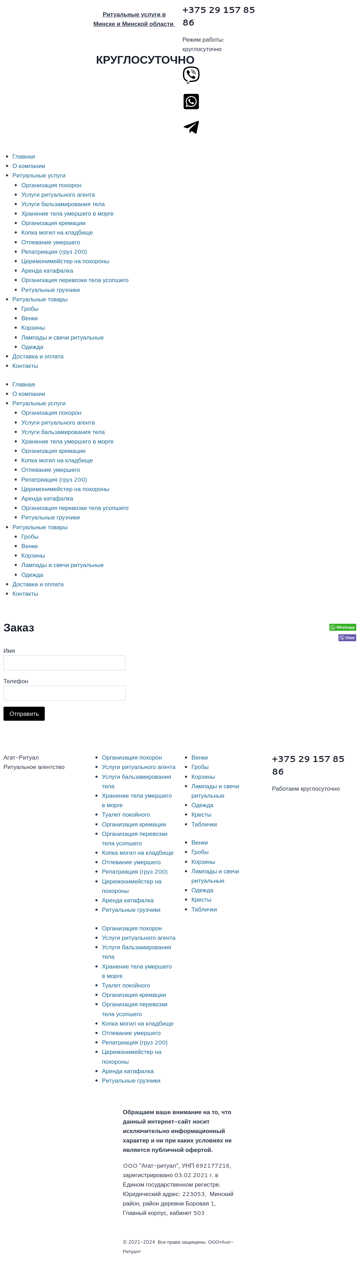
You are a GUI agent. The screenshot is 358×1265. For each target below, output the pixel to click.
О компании (29, 165)
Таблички (204, 824)
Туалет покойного (126, 814)
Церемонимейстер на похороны (65, 261)
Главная (24, 156)
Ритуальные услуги (39, 175)
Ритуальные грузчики (50, 289)
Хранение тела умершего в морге (67, 213)
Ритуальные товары (40, 299)
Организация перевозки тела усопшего (75, 279)
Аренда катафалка (47, 270)
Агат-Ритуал (21, 757)
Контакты (25, 365)
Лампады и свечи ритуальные (62, 337)
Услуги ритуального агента (58, 194)
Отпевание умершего (50, 242)
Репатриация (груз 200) (54, 251)
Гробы (29, 308)
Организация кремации (53, 222)
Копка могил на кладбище (57, 232)
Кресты (202, 814)
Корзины (33, 327)
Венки (29, 318)
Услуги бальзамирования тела (63, 204)
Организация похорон (51, 185)
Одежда (32, 346)
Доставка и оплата (38, 356)
